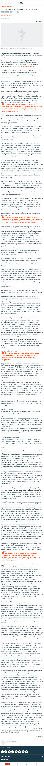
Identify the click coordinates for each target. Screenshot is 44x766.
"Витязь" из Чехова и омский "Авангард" (23, 66)
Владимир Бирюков (6, 15)
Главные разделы (6, 6)
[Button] (39, 21)
